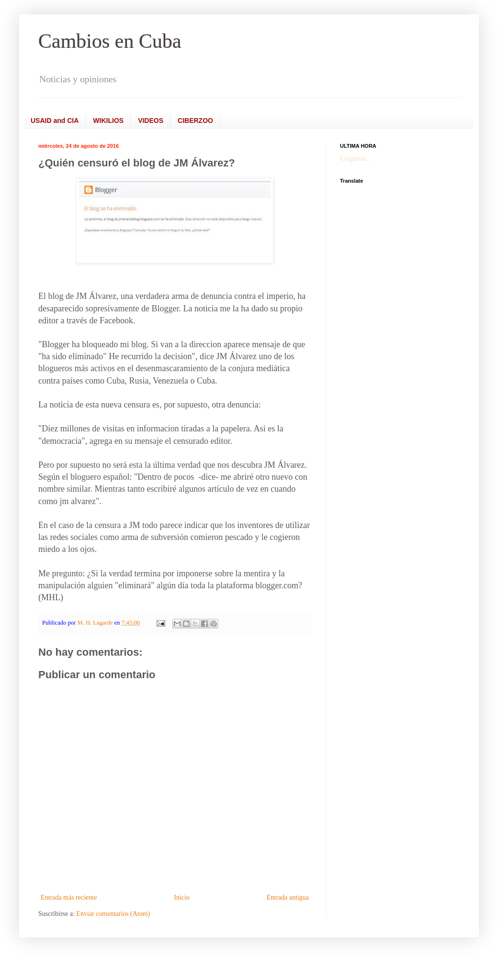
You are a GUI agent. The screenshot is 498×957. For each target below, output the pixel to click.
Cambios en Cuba (109, 41)
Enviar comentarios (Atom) (113, 913)
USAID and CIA (55, 120)
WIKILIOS (108, 120)
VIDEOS (150, 120)
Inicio (182, 897)
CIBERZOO (195, 120)
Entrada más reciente (69, 897)
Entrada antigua (288, 897)
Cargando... (355, 158)
